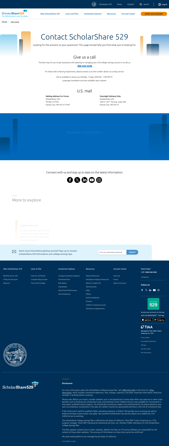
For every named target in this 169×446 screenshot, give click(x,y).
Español (130, 4)
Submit (126, 252)
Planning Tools (91, 287)
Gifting (88, 294)
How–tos (116, 276)
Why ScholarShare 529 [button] (50, 14)
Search (144, 4)
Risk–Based (62, 283)
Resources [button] (111, 14)
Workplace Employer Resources (97, 279)
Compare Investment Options (69, 276)
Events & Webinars (92, 298)
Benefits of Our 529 (10, 276)
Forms (115, 279)
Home (4, 22)
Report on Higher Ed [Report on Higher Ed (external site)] (93, 283)
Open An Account (154, 14)
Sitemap (143, 345)
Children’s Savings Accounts (96, 305)
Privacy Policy (145, 337)
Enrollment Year (64, 279)
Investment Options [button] (92, 14)
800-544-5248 (84, 66)
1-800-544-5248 (150, 272)
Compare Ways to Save (39, 279)
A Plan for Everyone (10, 279)
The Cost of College (38, 283)
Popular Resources (92, 276)
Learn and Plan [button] (71, 14)
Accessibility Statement (148, 341)
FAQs (88, 290)
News (119, 4)
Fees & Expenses (64, 294)
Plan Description (146, 352)
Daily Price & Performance (67, 290)
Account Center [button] (128, 14)
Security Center (146, 349)
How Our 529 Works (38, 276)
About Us (6, 283)
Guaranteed (62, 287)
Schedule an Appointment (95, 309)
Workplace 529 (105, 4)
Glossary (89, 301)
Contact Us (145, 277)
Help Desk (15, 22)
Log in (162, 4)
